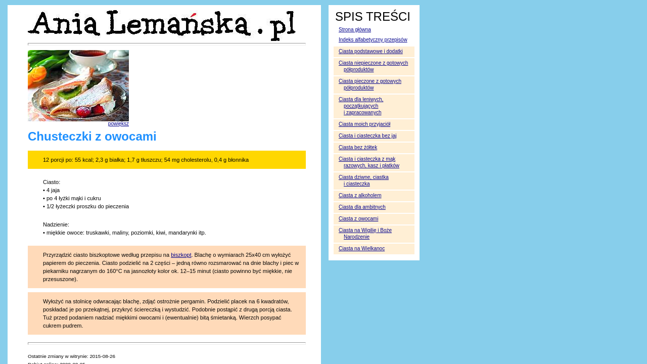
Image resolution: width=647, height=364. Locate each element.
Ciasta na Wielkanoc (362, 248)
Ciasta (360, 195)
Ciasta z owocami (358, 218)
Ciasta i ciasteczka (368, 136)
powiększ (118, 123)
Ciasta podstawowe (371, 51)
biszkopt (181, 255)
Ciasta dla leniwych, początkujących (361, 106)
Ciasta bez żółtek (358, 147)
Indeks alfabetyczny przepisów (373, 39)
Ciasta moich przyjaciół (364, 124)
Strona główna (355, 29)
